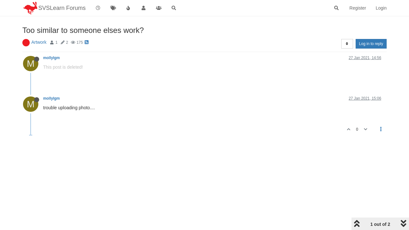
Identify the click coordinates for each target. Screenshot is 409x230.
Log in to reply (371, 44)
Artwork (38, 42)
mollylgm (51, 58)
